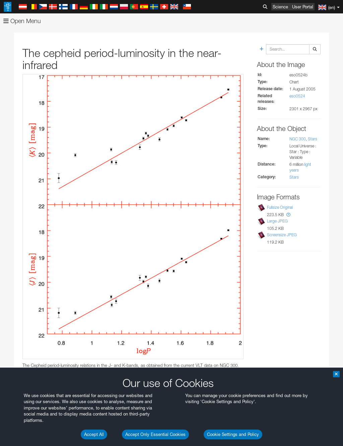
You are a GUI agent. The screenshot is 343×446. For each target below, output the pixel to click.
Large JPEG (277, 221)
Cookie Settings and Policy (233, 434)
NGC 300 (297, 138)
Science (280, 6)
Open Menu (22, 20)
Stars (312, 138)
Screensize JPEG (282, 234)
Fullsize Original (280, 207)
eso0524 (297, 96)
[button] (288, 214)
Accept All (94, 434)
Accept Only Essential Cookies (155, 434)
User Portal (302, 6)
